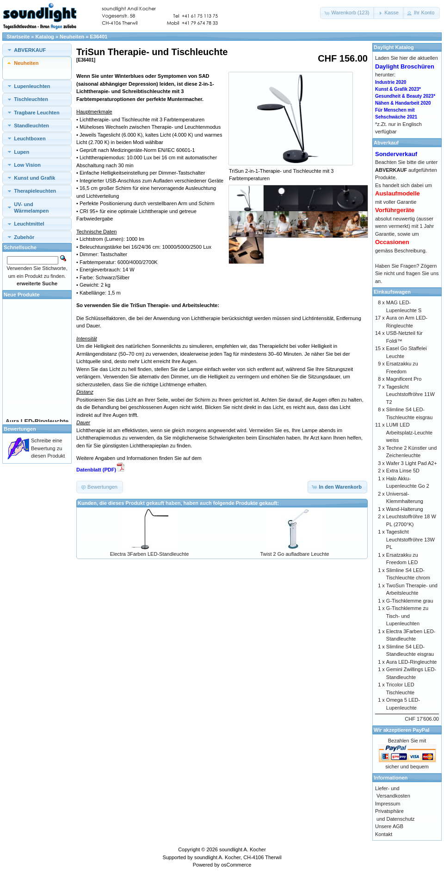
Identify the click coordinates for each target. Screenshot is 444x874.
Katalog (45, 36)
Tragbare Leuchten (36, 112)
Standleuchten (31, 125)
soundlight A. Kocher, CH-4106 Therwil (238, 857)
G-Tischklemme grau (409, 601)
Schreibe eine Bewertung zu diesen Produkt (48, 448)
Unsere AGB (389, 826)
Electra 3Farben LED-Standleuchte (149, 554)
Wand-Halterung (404, 509)
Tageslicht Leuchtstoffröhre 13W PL (410, 539)
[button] (347, 13)
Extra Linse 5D (402, 470)
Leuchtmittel (29, 223)
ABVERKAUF (30, 50)
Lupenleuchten (32, 86)
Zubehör (24, 237)
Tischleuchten (31, 99)
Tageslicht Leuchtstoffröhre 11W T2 (410, 394)
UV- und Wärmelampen (31, 207)
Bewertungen (20, 429)
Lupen (21, 152)
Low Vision (27, 165)
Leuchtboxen (29, 138)
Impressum (387, 803)
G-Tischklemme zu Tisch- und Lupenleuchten (407, 615)
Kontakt (383, 834)
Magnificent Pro (403, 379)
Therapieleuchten (35, 191)
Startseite (18, 36)
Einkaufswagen (392, 292)
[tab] (37, 50)
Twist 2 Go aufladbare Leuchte (294, 554)
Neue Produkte (22, 294)
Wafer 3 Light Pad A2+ (411, 463)
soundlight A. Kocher (242, 849)
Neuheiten (72, 36)
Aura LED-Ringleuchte (411, 662)
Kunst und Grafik (34, 178)
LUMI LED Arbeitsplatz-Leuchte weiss (409, 432)
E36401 (99, 36)
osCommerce (236, 865)
